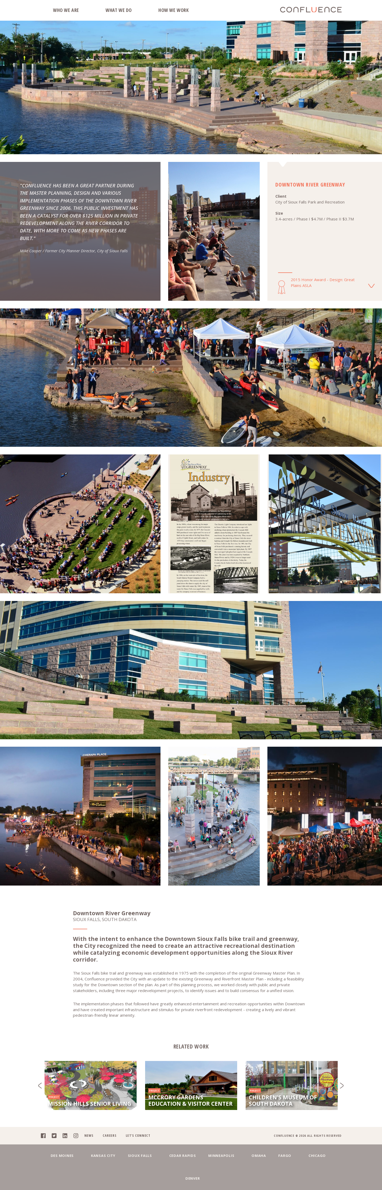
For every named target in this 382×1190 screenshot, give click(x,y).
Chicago (302, 1177)
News (88, 1156)
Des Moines (54, 1177)
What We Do (119, 10)
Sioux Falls (131, 1177)
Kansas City (92, 1177)
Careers (109, 1156)
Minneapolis (211, 1177)
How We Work (173, 10)
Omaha (245, 1177)
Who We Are (66, 10)
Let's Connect (137, 1156)
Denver (332, 1177)
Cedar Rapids (170, 1177)
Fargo (273, 1177)
